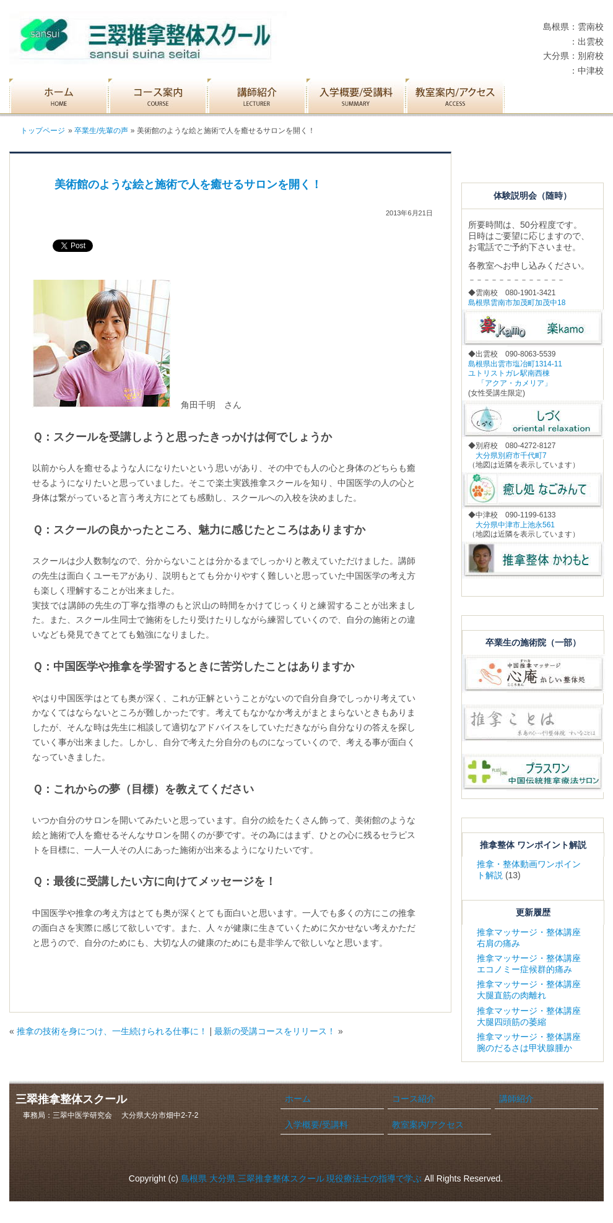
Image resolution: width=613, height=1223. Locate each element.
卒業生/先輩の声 (101, 130)
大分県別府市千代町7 (507, 455)
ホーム (298, 1099)
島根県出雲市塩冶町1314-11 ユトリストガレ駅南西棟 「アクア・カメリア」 (515, 373)
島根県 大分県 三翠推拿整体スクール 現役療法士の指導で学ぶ (301, 1178)
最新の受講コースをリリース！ (275, 1031)
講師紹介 (516, 1099)
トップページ (42, 130)
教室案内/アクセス (428, 1125)
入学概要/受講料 (316, 1125)
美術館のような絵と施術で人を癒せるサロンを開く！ (188, 184)
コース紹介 (413, 1099)
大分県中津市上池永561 (511, 525)
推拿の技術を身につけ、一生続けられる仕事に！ (112, 1031)
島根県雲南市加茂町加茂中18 (516, 302)
